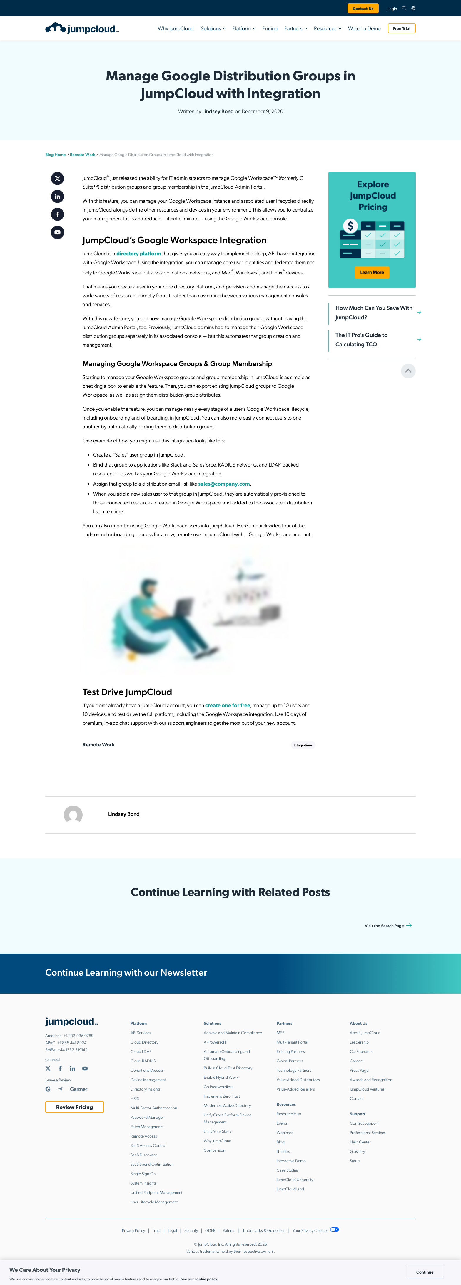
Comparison (214, 1150)
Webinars (285, 1132)
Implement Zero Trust (222, 1095)
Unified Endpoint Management (156, 1192)
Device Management (148, 1079)
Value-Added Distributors (298, 1079)
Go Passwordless (218, 1086)
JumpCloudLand (290, 1188)
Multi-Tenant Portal (292, 1041)
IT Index (283, 1151)
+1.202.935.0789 (78, 1035)
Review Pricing (74, 1106)
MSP (280, 1032)
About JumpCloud (365, 1032)
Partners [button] (293, 28)
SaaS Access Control (148, 1145)
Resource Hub (289, 1113)
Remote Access (144, 1135)
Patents (229, 1230)
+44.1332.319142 (73, 1049)
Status (355, 1160)
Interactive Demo (291, 1160)
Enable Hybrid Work (221, 1077)
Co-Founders (361, 1051)
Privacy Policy (133, 1230)
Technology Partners (294, 1070)
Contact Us (363, 8)
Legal (172, 1230)
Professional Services (368, 1132)
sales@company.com (224, 483)
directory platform (138, 253)
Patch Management (147, 1126)
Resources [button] (325, 28)
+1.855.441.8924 (71, 1042)
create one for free (227, 705)
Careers (357, 1060)
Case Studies (288, 1169)
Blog (281, 1141)
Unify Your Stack (217, 1131)
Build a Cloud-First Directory (228, 1067)
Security (191, 1230)
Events (282, 1122)
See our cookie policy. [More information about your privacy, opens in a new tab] (199, 1278)
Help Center (360, 1141)
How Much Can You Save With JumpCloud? (373, 312)
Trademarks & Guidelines (264, 1230)
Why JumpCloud (176, 28)
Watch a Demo (364, 28)
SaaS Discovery (144, 1154)
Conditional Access (147, 1070)
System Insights (143, 1182)
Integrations (303, 745)
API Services (141, 1032)
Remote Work (82, 154)
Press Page (359, 1070)
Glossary (357, 1151)
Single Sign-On (143, 1173)
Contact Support (364, 1122)
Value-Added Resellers (296, 1088)
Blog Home (55, 154)
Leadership (359, 1041)
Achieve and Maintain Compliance (233, 1032)
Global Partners (290, 1060)
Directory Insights (146, 1088)
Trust (156, 1230)
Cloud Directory (144, 1041)
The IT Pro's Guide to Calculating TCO (361, 339)
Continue (424, 1271)
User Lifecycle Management (154, 1201)
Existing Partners (291, 1051)
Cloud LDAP (141, 1051)
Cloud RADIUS (143, 1060)
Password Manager (147, 1117)
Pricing (270, 28)
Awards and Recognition (371, 1079)
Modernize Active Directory (227, 1105)
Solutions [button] (211, 28)
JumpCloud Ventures (367, 1088)
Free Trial (401, 28)
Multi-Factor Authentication (154, 1107)
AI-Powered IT (216, 1041)
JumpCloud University (295, 1179)
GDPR (210, 1230)
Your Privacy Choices (316, 1230)
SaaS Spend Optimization (152, 1164)
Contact (357, 1098)
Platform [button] (242, 28)
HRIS (135, 1098)
